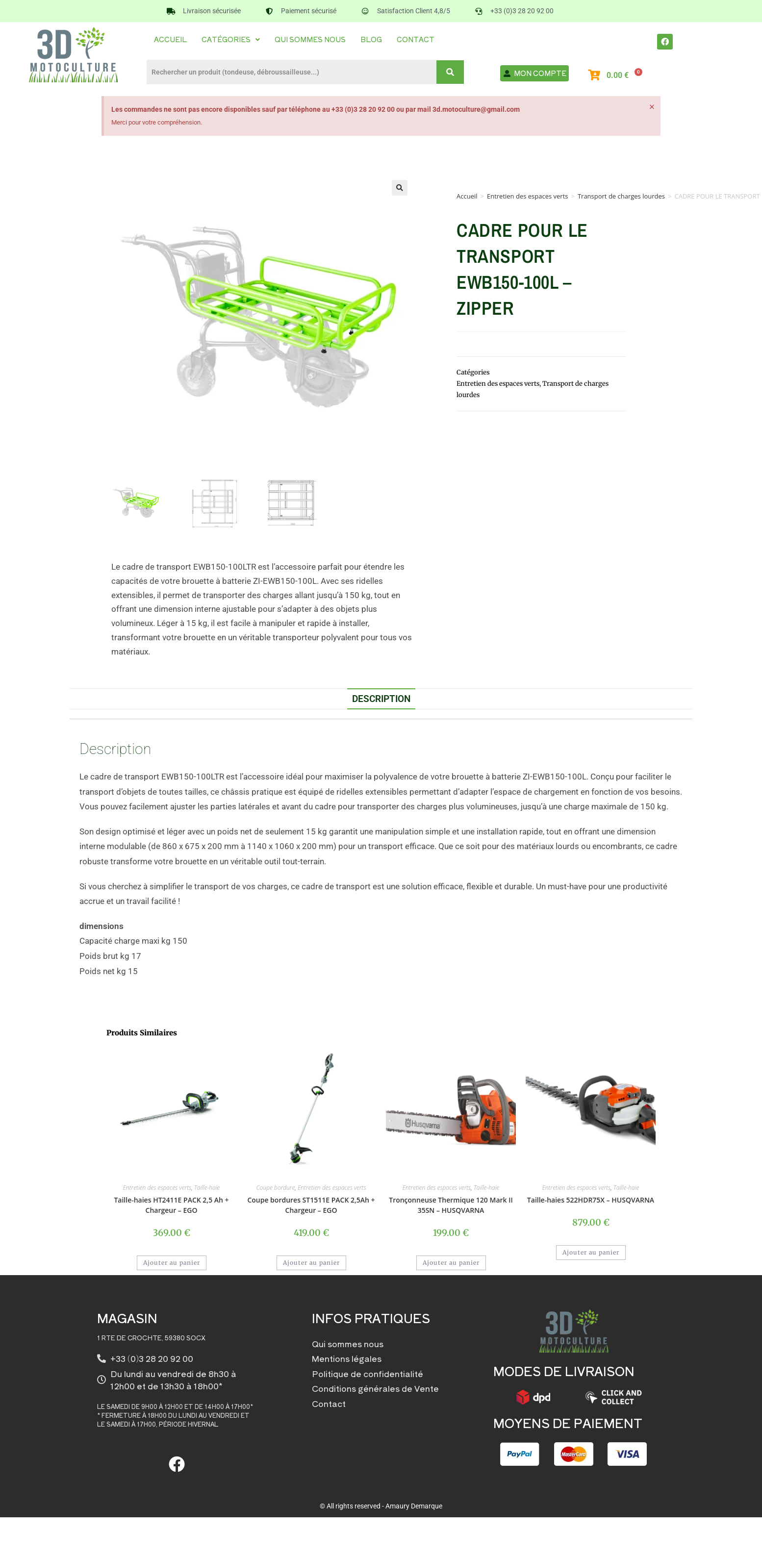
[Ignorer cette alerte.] (651, 107)
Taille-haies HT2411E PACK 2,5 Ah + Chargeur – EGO (171, 1205)
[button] (230, 39)
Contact (415, 39)
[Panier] (622, 75)
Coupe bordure (275, 1187)
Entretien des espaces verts (527, 196)
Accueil (170, 39)
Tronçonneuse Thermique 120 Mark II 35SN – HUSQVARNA (451, 1205)
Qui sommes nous (310, 39)
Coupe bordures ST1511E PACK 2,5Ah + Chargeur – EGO (311, 1205)
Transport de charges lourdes (621, 196)
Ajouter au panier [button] (171, 1262)
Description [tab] (381, 698)
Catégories (231, 39)
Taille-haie (207, 1187)
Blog (371, 39)
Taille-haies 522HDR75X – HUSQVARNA (590, 1200)
